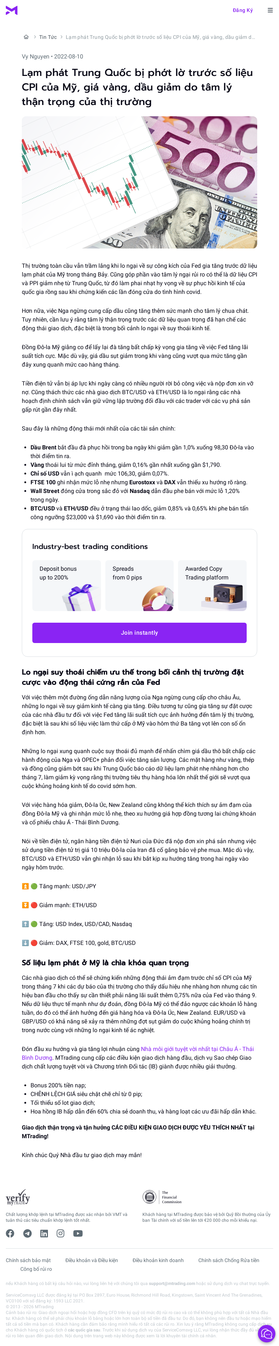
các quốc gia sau (84, 1330)
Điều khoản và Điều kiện (91, 1260)
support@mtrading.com (172, 1283)
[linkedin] (44, 1234)
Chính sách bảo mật (28, 1260)
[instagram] (60, 1234)
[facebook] (10, 1234)
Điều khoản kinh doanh (158, 1260)
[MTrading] (11, 10)
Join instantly (139, 632)
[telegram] (27, 1234)
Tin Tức (48, 37)
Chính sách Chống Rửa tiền (228, 1260)
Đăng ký (243, 10)
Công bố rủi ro (36, 1269)
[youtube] (78, 1234)
